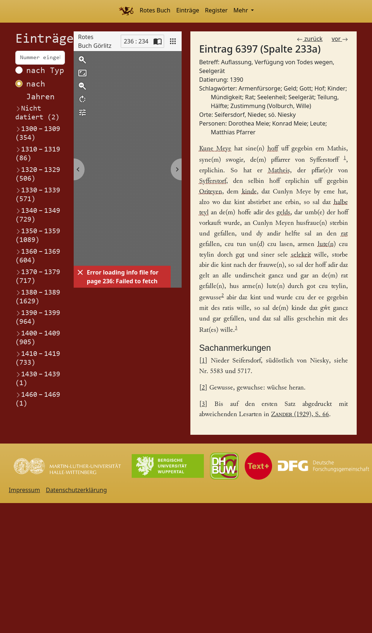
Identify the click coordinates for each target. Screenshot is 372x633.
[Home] (126, 11)
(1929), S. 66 (300, 414)
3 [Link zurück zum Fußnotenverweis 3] (203, 404)
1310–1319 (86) (37, 153)
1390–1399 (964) (37, 317)
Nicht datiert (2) (37, 113)
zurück (309, 39)
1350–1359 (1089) (37, 235)
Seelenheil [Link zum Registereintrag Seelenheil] (271, 97)
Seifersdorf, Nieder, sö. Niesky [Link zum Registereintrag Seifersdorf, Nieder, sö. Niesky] (255, 115)
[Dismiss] (80, 272)
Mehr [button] (241, 10)
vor (340, 39)
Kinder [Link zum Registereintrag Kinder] (336, 88)
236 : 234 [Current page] (136, 41)
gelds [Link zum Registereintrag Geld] (283, 212)
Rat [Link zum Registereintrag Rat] (249, 97)
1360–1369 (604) (37, 256)
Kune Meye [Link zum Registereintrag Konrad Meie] (215, 148)
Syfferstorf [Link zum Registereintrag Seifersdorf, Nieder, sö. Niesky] (212, 181)
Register (216, 10)
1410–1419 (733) (37, 358)
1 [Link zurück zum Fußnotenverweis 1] (203, 360)
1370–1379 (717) (37, 276)
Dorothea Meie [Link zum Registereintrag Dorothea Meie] (248, 123)
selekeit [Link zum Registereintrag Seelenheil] (301, 255)
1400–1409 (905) (37, 337)
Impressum (24, 490)
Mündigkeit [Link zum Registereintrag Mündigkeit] (226, 97)
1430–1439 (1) (37, 378)
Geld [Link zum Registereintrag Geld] (290, 88)
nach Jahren (40, 90)
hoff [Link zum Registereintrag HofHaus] (272, 148)
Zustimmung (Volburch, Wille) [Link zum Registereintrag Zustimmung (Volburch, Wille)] (270, 106)
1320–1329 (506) (37, 174)
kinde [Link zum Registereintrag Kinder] (249, 191)
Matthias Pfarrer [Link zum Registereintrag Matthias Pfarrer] (233, 132)
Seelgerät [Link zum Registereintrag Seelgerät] (301, 97)
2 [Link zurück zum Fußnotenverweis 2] (203, 387)
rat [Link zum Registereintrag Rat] (344, 233)
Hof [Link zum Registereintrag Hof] (319, 88)
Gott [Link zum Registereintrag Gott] (305, 88)
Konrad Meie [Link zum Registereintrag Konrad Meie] (289, 123)
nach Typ (45, 71)
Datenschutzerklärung (76, 490)
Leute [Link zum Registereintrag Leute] (317, 123)
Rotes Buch (155, 10)
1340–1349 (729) (37, 215)
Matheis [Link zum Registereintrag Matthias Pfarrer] (279, 170)
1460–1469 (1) (37, 399)
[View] (172, 41)
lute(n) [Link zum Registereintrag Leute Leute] (327, 244)
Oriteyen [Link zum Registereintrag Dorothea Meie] (210, 191)
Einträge (187, 10)
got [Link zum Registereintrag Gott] (240, 255)
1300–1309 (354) (37, 133)
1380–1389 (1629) (37, 296)
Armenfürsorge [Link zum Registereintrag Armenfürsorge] (259, 88)
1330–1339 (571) (37, 194)
